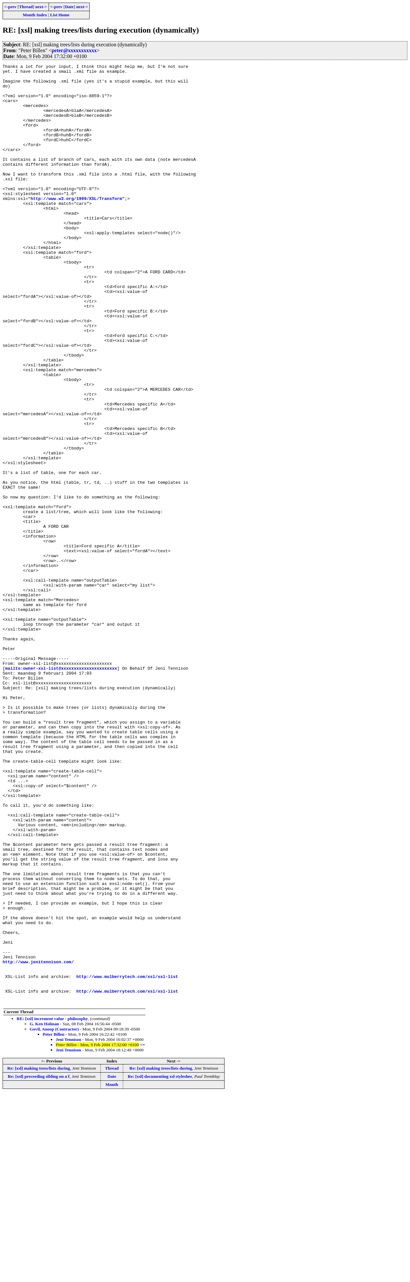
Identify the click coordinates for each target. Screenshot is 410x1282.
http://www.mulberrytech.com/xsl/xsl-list (127, 1159)
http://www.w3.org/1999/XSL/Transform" (78, 226)
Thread (26, 6)
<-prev (10, 6)
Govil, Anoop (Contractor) (54, 1216)
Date (69, 6)
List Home (60, 14)
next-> (41, 6)
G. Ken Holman (44, 1211)
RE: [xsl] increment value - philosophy (52, 1206)
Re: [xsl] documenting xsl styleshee (160, 1264)
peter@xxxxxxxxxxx (73, 50)
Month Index (35, 14)
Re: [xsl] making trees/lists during (38, 1256)
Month (112, 1272)
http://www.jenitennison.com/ (38, 1142)
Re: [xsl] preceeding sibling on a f (38, 1264)
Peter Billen (54, 1222)
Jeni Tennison (68, 1227)
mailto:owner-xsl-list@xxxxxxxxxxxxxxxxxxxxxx (61, 789)
